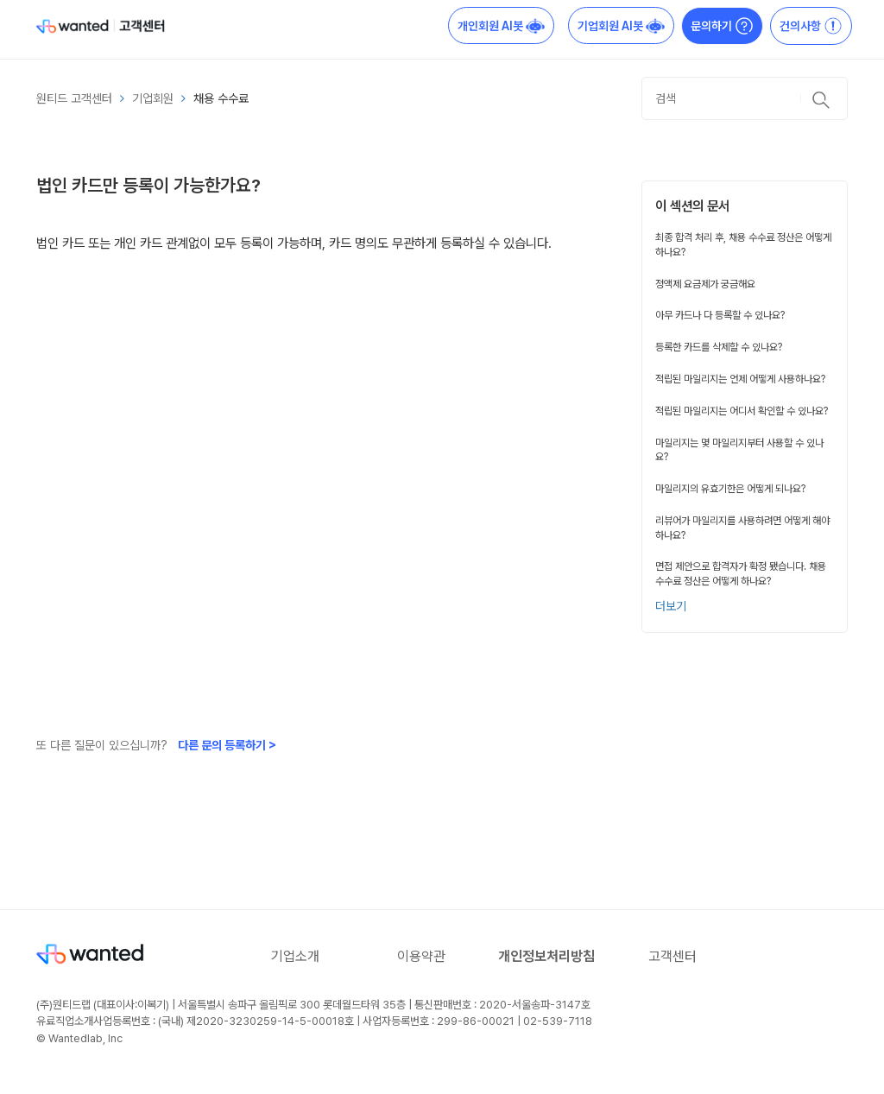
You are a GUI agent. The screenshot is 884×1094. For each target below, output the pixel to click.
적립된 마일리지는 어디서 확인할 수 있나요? (741, 411)
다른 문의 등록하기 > (227, 745)
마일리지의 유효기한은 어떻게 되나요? (730, 489)
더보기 (670, 606)
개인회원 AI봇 (501, 26)
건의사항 (811, 25)
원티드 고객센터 (74, 98)
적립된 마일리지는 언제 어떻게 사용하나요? (740, 379)
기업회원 (153, 98)
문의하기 (722, 25)
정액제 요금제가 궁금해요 (705, 284)
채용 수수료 (221, 98)
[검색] (744, 98)
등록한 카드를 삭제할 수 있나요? (718, 347)
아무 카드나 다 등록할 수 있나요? (720, 315)
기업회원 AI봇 (621, 26)
